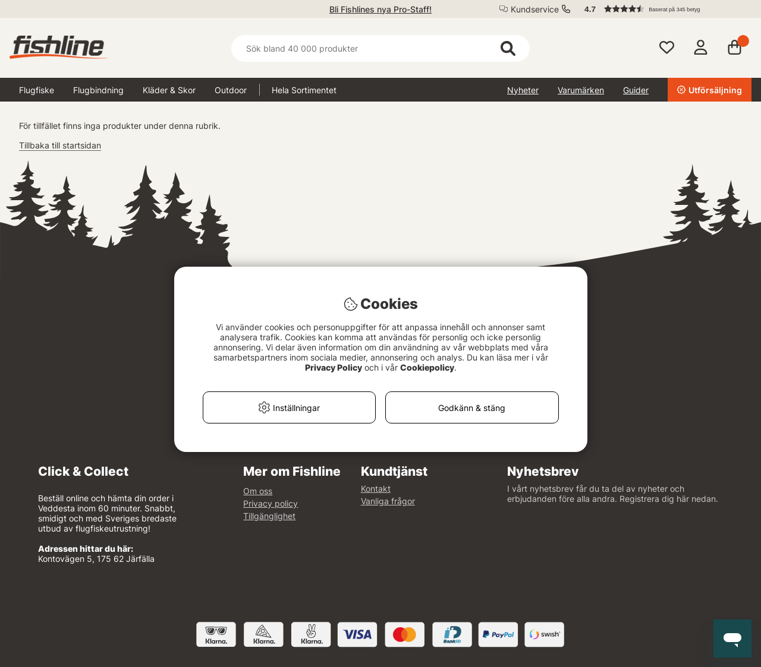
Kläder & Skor (169, 90)
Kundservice (535, 9)
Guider (636, 90)
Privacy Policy (333, 367)
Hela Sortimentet (304, 90)
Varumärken (581, 90)
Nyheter (523, 90)
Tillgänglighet (269, 516)
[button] (662, 9)
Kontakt (376, 488)
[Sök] (380, 48)
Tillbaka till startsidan (60, 145)
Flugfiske (36, 90)
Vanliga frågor (388, 501)
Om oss (257, 491)
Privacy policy (270, 503)
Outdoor (231, 90)
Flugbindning (98, 90)
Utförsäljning (709, 90)
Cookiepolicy (427, 367)
